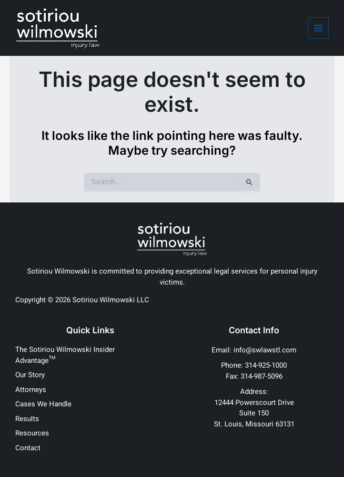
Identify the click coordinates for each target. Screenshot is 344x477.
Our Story (30, 375)
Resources (32, 433)
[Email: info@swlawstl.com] (254, 350)
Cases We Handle (43, 404)
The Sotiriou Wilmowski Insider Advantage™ (65, 355)
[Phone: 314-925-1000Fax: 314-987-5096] (254, 371)
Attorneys (30, 389)
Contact (27, 448)
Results (27, 418)
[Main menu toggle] (318, 28)
